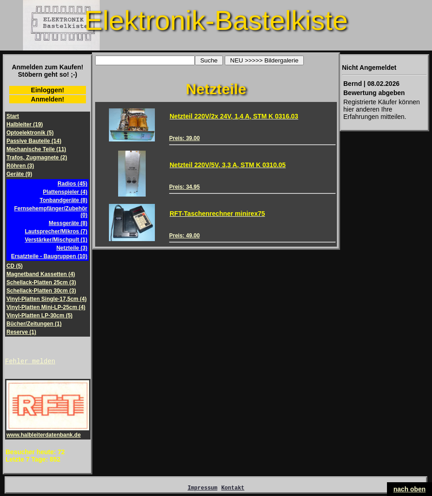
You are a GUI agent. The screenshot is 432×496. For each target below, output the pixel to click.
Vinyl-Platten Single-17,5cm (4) (46, 299)
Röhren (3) (20, 166)
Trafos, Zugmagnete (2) (36, 157)
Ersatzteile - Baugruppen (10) (49, 256)
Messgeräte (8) (68, 223)
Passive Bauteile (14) (33, 141)
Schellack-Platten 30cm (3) (41, 290)
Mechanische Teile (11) (36, 149)
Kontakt (232, 490)
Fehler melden (30, 362)
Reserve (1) (21, 332)
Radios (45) (72, 183)
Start (12, 116)
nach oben (409, 489)
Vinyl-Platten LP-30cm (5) (39, 315)
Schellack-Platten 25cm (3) (41, 282)
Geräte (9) (19, 174)
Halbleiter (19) (24, 124)
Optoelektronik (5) (30, 133)
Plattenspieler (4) (65, 192)
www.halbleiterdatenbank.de (47, 433)
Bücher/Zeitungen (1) (34, 324)
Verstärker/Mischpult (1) (56, 240)
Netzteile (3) (72, 248)
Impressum (202, 490)
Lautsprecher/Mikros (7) (56, 231)
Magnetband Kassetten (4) (40, 274)
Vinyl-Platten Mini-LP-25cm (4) (45, 307)
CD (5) (14, 266)
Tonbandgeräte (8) (63, 200)
